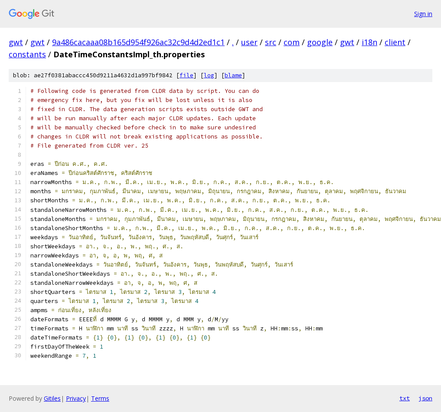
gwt (16, 42)
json (425, 398)
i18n (369, 42)
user (249, 42)
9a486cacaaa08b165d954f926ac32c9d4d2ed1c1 (138, 42)
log (209, 75)
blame (233, 75)
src (270, 42)
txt (404, 398)
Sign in (423, 14)
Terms (100, 398)
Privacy (76, 398)
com (292, 42)
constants (27, 54)
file (186, 75)
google (320, 42)
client (395, 42)
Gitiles (52, 398)
